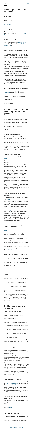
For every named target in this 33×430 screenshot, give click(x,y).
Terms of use (15, 427)
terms (10, 407)
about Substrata (7, 24)
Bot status (19, 427)
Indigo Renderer (23, 43)
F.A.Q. (11, 427)
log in (28, 3)
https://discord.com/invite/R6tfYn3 (15, 421)
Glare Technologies (18, 424)
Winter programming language (12, 383)
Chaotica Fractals (7, 45)
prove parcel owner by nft (13, 210)
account (5, 158)
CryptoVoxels (7, 92)
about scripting (16, 384)
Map (22, 427)
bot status (10, 249)
